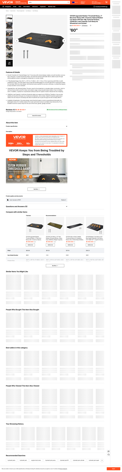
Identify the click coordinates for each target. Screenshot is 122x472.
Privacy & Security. (63, 468)
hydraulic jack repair (94, 460)
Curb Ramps (35, 10)
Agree (113, 468)
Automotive (12, 10)
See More (55, 265)
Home (7, 10)
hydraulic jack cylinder (78, 460)
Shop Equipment (20, 10)
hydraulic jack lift (64, 460)
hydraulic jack (23, 460)
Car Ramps (28, 10)
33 (17, 111)
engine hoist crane (36, 460)
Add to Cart (30, 245)
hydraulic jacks (11, 460)
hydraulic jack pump (50, 460)
